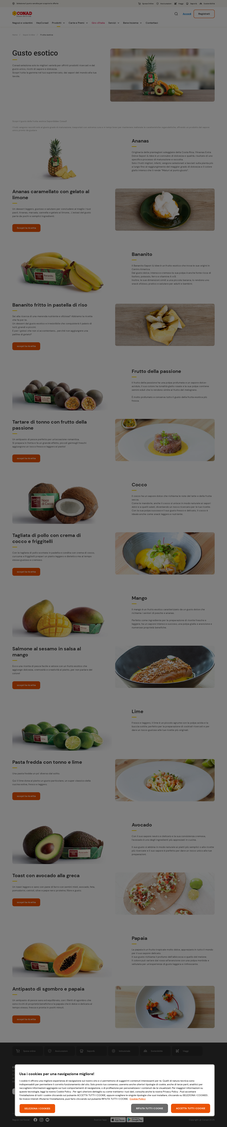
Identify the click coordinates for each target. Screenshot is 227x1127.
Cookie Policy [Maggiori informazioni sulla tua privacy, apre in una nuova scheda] (138, 1098)
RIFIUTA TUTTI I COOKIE (149, 1108)
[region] (115, 1090)
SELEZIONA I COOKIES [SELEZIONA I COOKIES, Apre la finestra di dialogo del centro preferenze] (37, 1108)
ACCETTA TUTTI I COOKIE (190, 1108)
